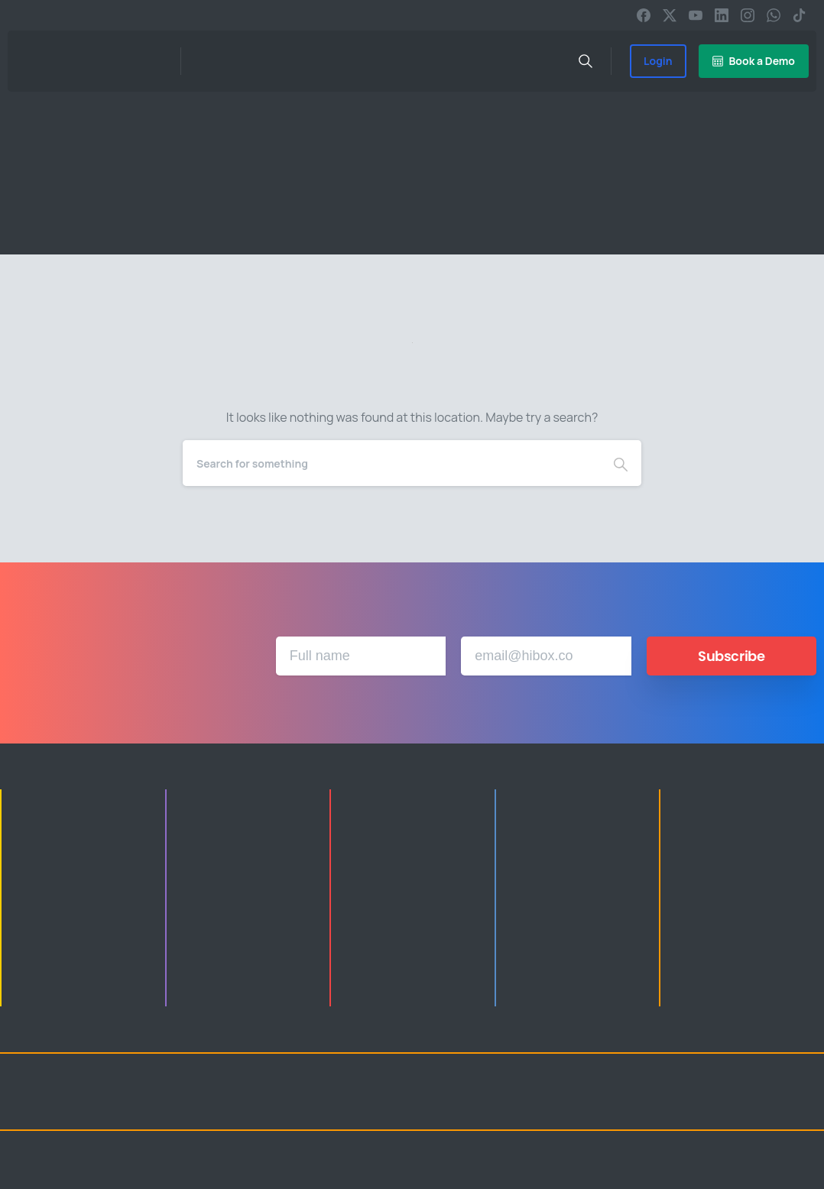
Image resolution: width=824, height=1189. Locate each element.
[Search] (391, 463)
